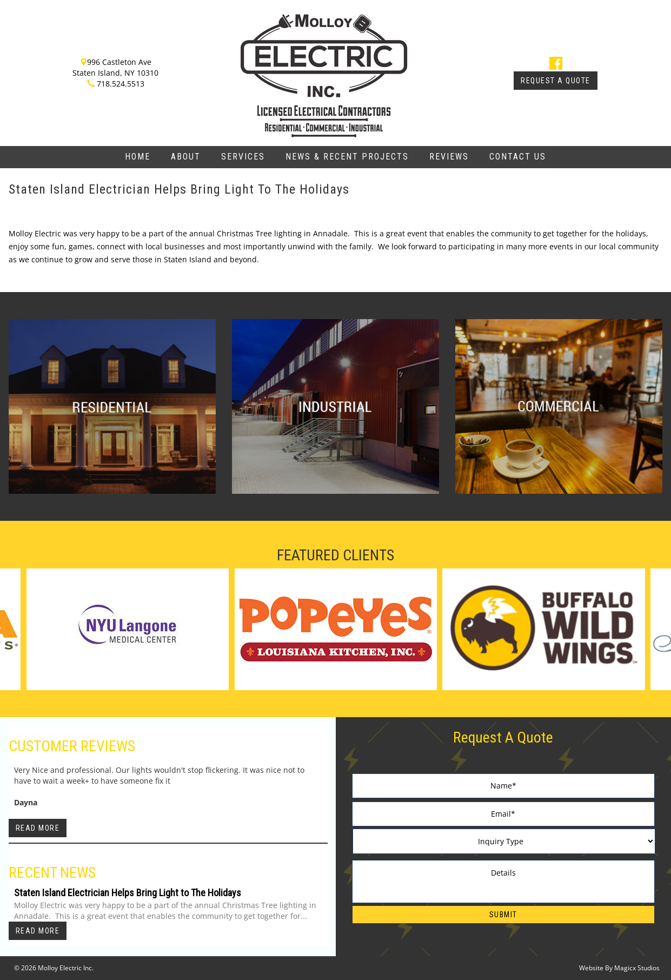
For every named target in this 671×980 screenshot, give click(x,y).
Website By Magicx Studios (619, 967)
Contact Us (517, 156)
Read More (38, 828)
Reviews (449, 156)
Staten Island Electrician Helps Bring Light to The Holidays (127, 892)
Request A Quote (555, 80)
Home (137, 156)
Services (243, 156)
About (186, 156)
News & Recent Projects (347, 156)
